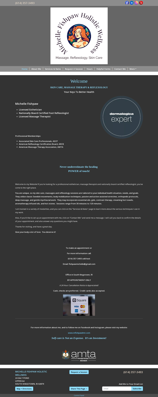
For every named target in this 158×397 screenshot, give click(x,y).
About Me (37, 69)
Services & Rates (54, 69)
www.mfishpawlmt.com (79, 333)
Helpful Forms (104, 69)
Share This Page (78, 388)
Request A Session (75, 69)
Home (26, 69)
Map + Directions (24, 388)
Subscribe (137, 388)
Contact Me (121, 69)
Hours (91, 69)
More (132, 69)
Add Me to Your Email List (131, 384)
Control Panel (79, 395)
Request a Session (79, 372)
